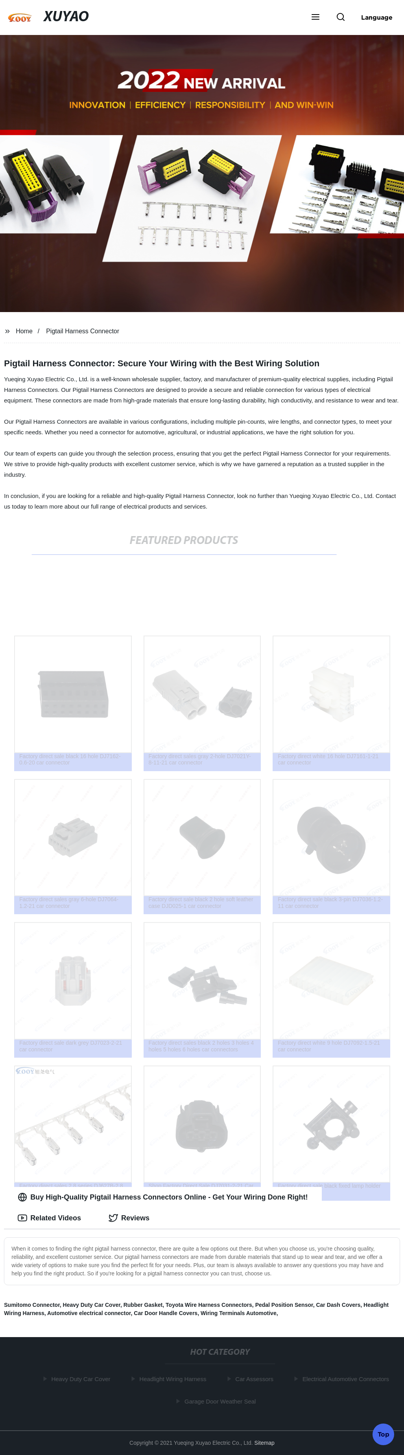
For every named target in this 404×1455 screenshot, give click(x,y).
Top (383, 1433)
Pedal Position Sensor (284, 1305)
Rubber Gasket (143, 1305)
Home (24, 331)
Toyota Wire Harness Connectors (209, 1305)
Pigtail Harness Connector (82, 331)
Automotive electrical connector (89, 1313)
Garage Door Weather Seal (221, 1401)
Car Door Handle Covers (165, 1313)
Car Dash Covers (338, 1305)
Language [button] (377, 17)
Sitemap (265, 1443)
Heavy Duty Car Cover (91, 1305)
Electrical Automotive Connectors (347, 1379)
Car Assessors (256, 1379)
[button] (315, 17)
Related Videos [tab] (49, 1218)
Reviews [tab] (129, 1218)
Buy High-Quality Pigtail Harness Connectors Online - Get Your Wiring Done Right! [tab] (163, 1197)
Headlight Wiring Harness (174, 1379)
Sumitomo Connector (32, 1305)
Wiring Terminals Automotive (239, 1313)
